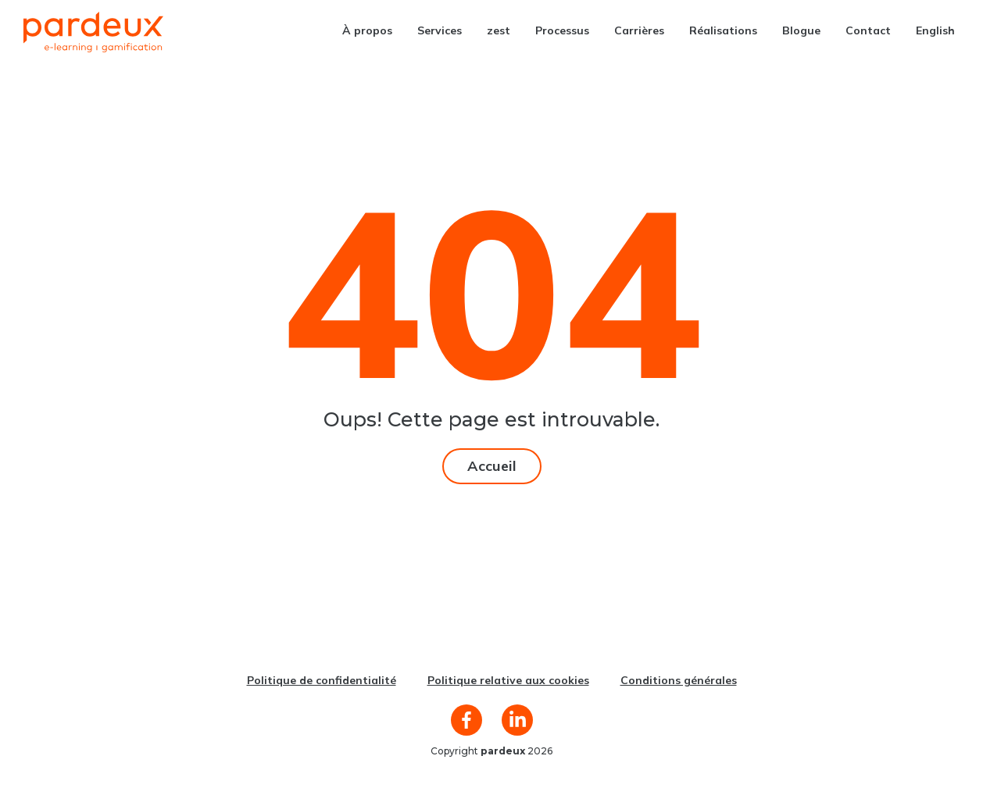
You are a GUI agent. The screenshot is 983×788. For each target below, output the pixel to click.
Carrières (639, 30)
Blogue (801, 30)
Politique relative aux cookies (508, 680)
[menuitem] (935, 30)
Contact (868, 30)
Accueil (492, 466)
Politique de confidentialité (321, 680)
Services (439, 30)
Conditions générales (678, 680)
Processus (562, 30)
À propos (367, 30)
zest (498, 30)
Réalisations (723, 30)
